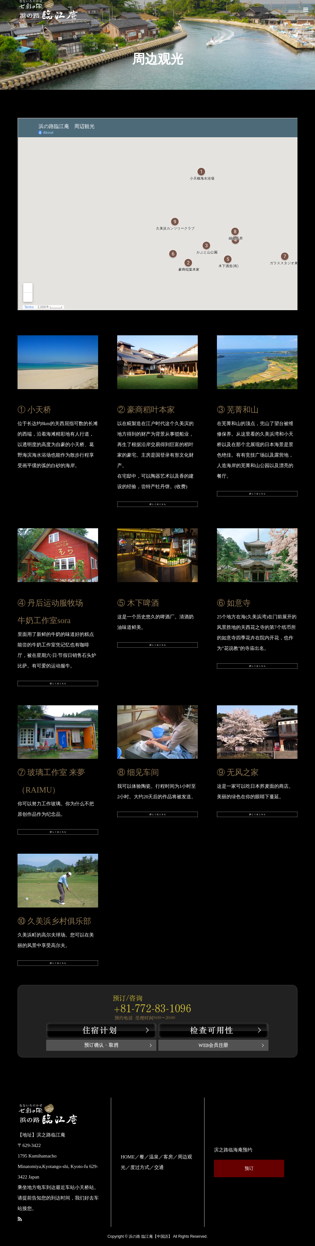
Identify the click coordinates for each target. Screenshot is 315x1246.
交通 (159, 1167)
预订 (249, 1168)
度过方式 (139, 1167)
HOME (128, 1156)
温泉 (154, 1156)
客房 (168, 1156)
